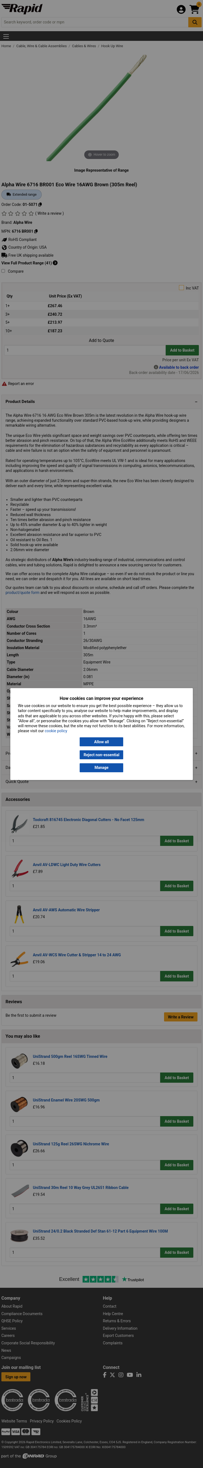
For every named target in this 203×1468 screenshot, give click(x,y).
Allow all (101, 742)
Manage (101, 768)
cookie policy (56, 731)
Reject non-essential (101, 755)
